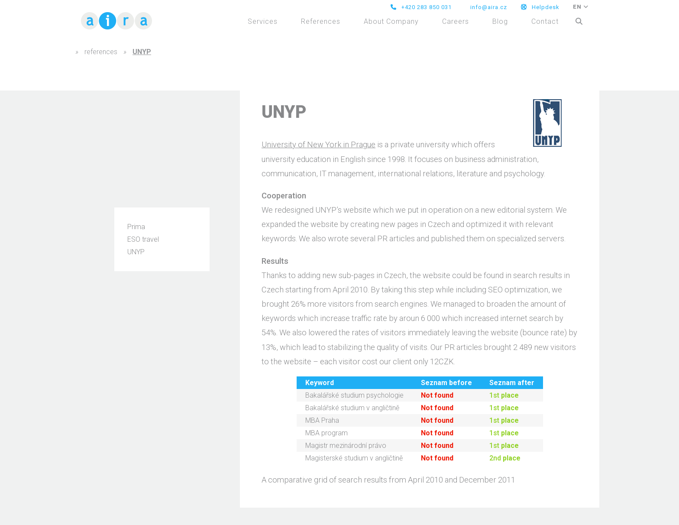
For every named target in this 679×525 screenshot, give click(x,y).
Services (263, 21)
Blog (500, 21)
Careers (455, 21)
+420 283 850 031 (421, 7)
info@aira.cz (488, 7)
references (100, 52)
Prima (136, 227)
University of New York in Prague (318, 144)
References (320, 21)
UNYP (136, 252)
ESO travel (143, 239)
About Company (391, 21)
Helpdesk (540, 7)
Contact (545, 21)
